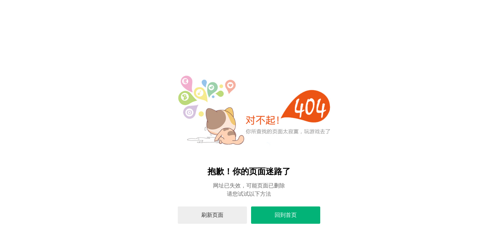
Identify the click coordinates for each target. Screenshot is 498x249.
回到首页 (286, 215)
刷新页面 (212, 215)
